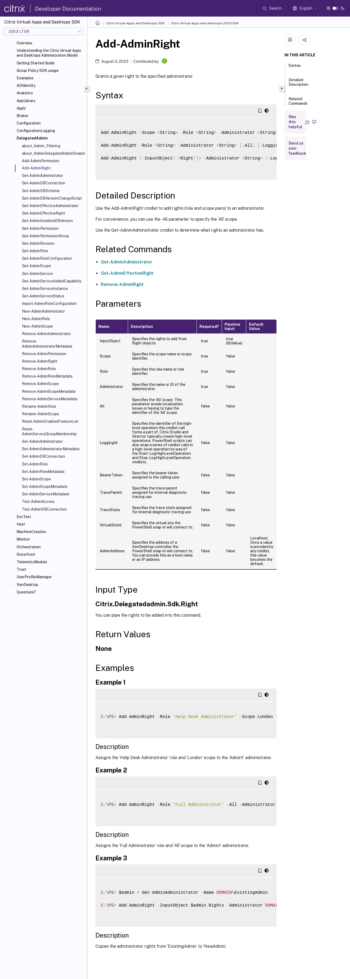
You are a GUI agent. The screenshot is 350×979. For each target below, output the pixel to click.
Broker (22, 116)
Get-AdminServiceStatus (43, 296)
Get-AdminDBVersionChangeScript (52, 198)
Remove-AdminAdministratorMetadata (47, 343)
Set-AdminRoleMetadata (43, 471)
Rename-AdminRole (39, 406)
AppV (21, 108)
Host (21, 524)
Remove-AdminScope (40, 384)
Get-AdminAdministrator (42, 175)
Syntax (295, 67)
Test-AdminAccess (38, 501)
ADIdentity (26, 85)
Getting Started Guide (36, 63)
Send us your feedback (297, 148)
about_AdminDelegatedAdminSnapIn (53, 153)
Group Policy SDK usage (38, 70)
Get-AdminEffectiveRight (43, 213)
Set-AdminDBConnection (43, 456)
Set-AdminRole (35, 464)
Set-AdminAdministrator (42, 441)
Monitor (23, 539)
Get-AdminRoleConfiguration (47, 258)
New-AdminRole (36, 319)
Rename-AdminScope (40, 414)
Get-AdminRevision (38, 243)
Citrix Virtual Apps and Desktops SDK (135, 23)
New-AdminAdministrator (43, 311)
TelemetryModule (32, 562)
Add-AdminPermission (40, 161)
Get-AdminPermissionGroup (45, 236)
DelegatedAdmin (32, 138)
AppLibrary (26, 101)
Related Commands (298, 103)
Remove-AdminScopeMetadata (48, 391)
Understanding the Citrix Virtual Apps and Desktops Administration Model (49, 52)
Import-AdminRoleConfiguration (49, 303)
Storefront (26, 554)
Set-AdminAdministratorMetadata (50, 449)
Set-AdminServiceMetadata (45, 494)
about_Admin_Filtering (41, 146)
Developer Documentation (68, 9)
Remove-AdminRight (39, 361)
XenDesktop (27, 584)
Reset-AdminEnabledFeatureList (50, 421)
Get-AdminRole (35, 251)
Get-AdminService (37, 273)
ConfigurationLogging (36, 131)
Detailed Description (298, 84)
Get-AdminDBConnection (43, 183)
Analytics (25, 93)
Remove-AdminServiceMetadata (49, 399)
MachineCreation (31, 532)
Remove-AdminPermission (44, 354)
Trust (21, 569)
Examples (25, 78)
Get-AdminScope (36, 266)
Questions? (26, 592)
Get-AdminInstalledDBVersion (47, 221)
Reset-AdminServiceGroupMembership (49, 431)
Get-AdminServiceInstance (45, 288)
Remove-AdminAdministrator (46, 334)
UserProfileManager (34, 577)
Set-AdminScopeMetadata (44, 486)
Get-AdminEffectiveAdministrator (50, 206)
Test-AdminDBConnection (44, 509)
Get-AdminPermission (40, 228)
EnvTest (24, 517)
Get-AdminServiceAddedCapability (51, 281)
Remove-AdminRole (39, 369)
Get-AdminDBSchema (40, 191)
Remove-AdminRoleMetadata (47, 376)
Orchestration (29, 547)
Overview (24, 43)
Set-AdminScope (36, 479)
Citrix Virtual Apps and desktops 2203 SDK (205, 23)
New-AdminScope (37, 326)
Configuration (29, 123)
